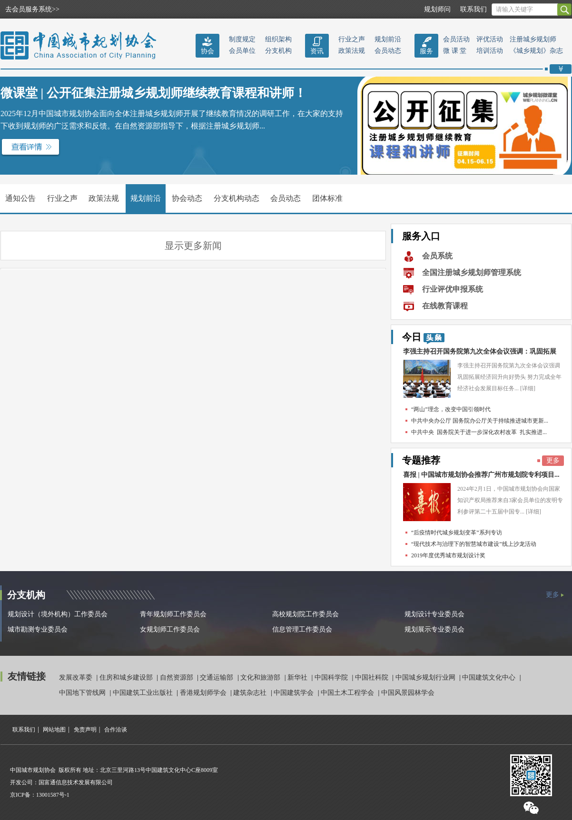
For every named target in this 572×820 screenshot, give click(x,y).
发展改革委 (76, 677)
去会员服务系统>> (32, 9)
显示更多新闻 (193, 245)
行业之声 (351, 39)
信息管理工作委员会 (302, 629)
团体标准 (327, 198)
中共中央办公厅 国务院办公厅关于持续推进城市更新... (479, 420)
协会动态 (187, 198)
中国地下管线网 (83, 692)
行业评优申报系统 (452, 289)
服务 (426, 51)
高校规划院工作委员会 (305, 614)
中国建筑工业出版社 (144, 692)
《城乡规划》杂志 (536, 50)
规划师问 (437, 9)
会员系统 (437, 256)
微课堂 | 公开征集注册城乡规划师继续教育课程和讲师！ (153, 93)
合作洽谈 (115, 729)
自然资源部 (177, 677)
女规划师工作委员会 (170, 629)
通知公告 (20, 198)
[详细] (527, 388)
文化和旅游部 (261, 677)
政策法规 (351, 50)
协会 (207, 51)
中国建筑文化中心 (489, 677)
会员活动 (456, 39)
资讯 (317, 51)
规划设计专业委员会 (434, 614)
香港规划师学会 (204, 692)
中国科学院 (332, 677)
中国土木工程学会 (348, 692)
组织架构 (278, 39)
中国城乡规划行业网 (426, 677)
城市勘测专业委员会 (38, 629)
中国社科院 (372, 677)
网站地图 (54, 729)
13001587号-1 (52, 794)
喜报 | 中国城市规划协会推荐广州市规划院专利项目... (481, 474)
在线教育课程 (445, 306)
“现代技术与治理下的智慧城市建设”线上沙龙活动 (473, 544)
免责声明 (85, 729)
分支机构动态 (236, 198)
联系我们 (473, 9)
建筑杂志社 (250, 692)
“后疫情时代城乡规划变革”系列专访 (456, 532)
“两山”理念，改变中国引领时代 (451, 409)
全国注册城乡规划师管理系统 (471, 272)
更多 (553, 460)
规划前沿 (388, 39)
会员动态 (388, 50)
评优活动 (489, 39)
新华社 (298, 677)
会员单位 (242, 50)
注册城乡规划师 (533, 39)
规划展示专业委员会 (434, 629)
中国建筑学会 (295, 692)
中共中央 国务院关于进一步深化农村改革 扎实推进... (479, 432)
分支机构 (278, 50)
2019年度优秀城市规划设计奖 (448, 555)
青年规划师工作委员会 (173, 614)
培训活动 (489, 50)
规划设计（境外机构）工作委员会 (58, 614)
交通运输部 (217, 677)
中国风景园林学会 (407, 692)
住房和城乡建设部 (127, 677)
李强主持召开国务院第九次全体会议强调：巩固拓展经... (479, 354)
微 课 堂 (454, 50)
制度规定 (242, 39)
